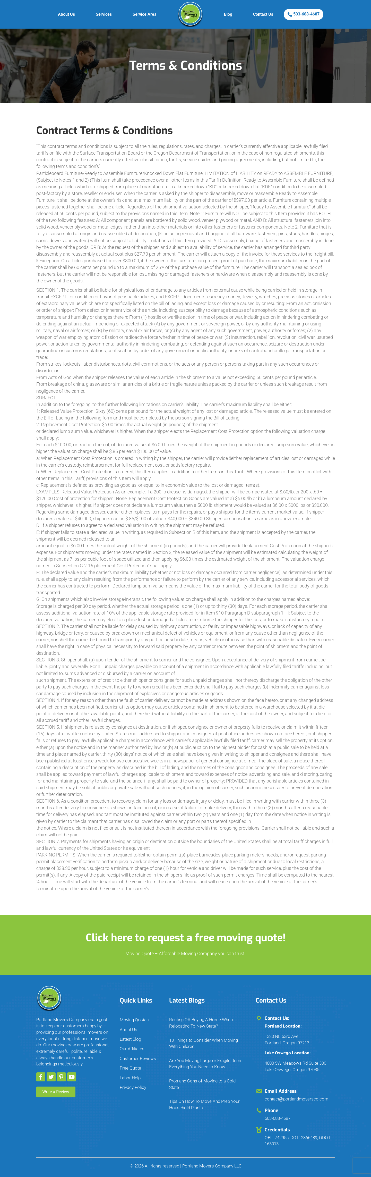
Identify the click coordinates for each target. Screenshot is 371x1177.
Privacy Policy (133, 1087)
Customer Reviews (138, 1058)
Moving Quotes (134, 1019)
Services (104, 14)
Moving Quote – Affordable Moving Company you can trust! (185, 953)
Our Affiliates (132, 1048)
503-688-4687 (304, 14)
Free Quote (130, 1068)
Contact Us (263, 14)
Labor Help (130, 1077)
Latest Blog (130, 1039)
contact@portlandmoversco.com (296, 1099)
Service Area (145, 14)
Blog (228, 14)
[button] (40, 1076)
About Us (66, 14)
